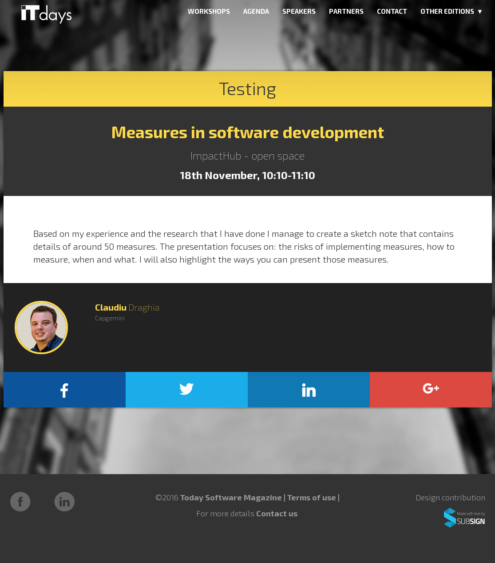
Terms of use (312, 497)
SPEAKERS (299, 11)
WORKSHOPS (209, 11)
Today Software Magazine (231, 497)
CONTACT (392, 11)
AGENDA (256, 11)
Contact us (276, 513)
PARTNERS (346, 11)
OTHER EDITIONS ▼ (451, 11)
